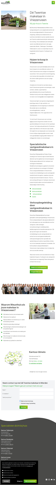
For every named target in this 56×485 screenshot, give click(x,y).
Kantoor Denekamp (7, 439)
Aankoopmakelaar (37, 191)
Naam (4, 390)
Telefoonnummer (7, 397)
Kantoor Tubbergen (7, 430)
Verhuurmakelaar (37, 194)
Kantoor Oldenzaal (7, 448)
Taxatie (34, 196)
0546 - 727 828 (8, 435)
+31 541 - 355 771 (9, 444)
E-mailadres (6, 393)
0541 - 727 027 (8, 453)
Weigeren (20, 481)
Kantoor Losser (6, 457)
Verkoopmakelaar (36, 188)
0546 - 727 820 (38, 361)
